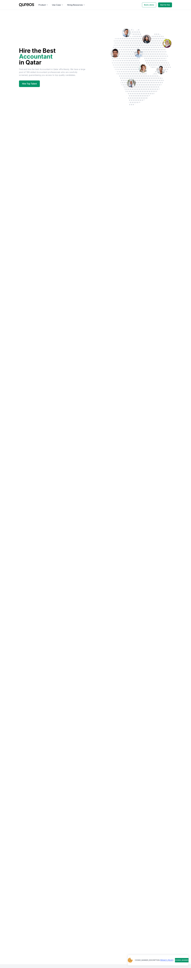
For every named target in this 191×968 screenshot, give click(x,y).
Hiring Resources (76, 5)
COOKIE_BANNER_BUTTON (182, 960)
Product (43, 5)
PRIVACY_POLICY (166, 960)
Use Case (57, 5)
